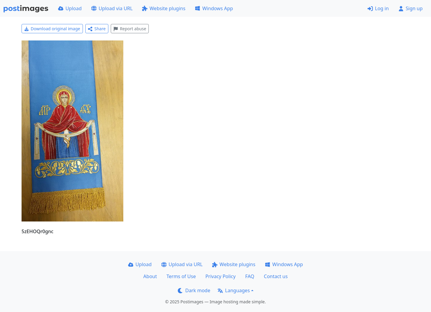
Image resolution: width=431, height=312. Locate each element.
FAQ (249, 276)
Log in (378, 8)
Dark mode (194, 290)
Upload (70, 8)
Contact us (276, 276)
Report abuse (129, 28)
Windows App (214, 8)
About (150, 276)
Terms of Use (181, 276)
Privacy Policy (220, 276)
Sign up (410, 8)
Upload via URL (112, 8)
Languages (234, 290)
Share (97, 28)
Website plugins (163, 8)
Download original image (52, 28)
